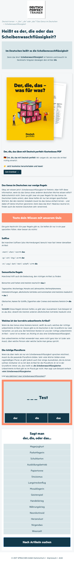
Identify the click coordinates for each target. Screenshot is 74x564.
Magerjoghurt (37, 446)
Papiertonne (37, 470)
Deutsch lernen (8, 21)
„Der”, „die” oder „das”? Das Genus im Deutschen (37, 21)
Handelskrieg (37, 501)
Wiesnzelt (37, 531)
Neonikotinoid (37, 513)
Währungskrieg (37, 507)
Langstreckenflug (37, 483)
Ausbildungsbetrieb (37, 464)
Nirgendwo (37, 525)
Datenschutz (39, 558)
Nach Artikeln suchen (37, 542)
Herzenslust (37, 519)
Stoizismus (37, 477)
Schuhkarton (37, 458)
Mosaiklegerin (37, 489)
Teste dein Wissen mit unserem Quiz (37, 218)
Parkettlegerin (37, 452)
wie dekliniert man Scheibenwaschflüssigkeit (25, 376)
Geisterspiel (37, 495)
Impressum (52, 558)
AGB (61, 558)
